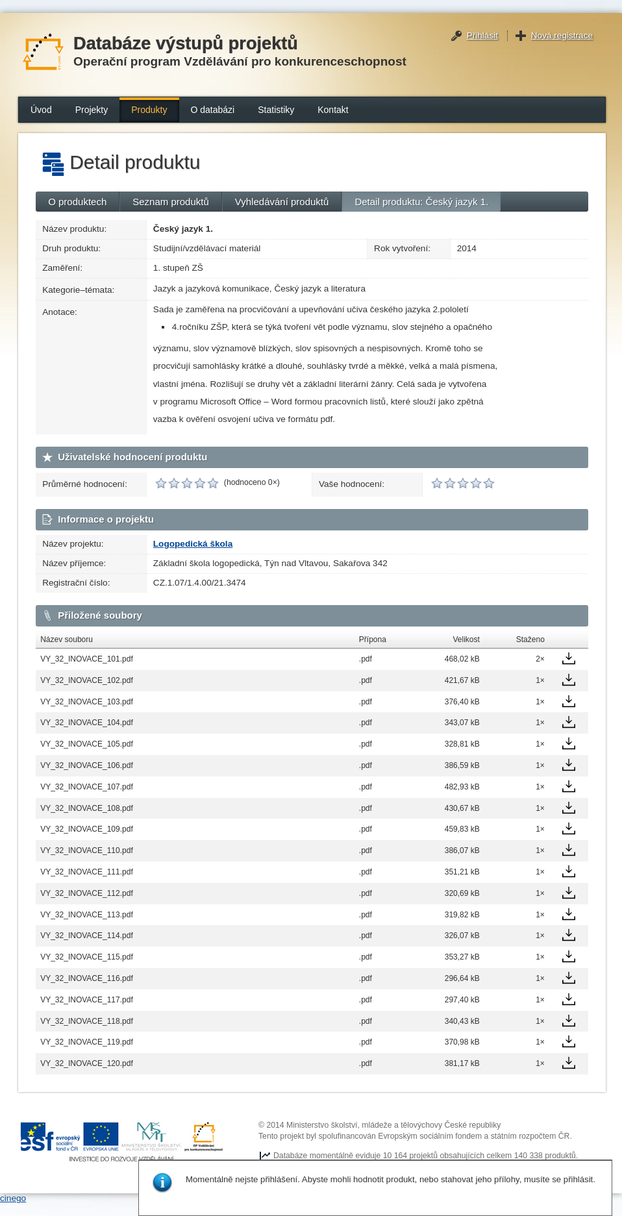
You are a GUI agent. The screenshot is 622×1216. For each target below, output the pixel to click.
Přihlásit (482, 35)
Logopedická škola (192, 544)
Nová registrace (562, 35)
